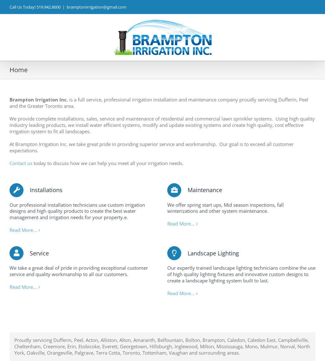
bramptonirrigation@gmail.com (96, 7)
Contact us (21, 163)
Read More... (23, 230)
